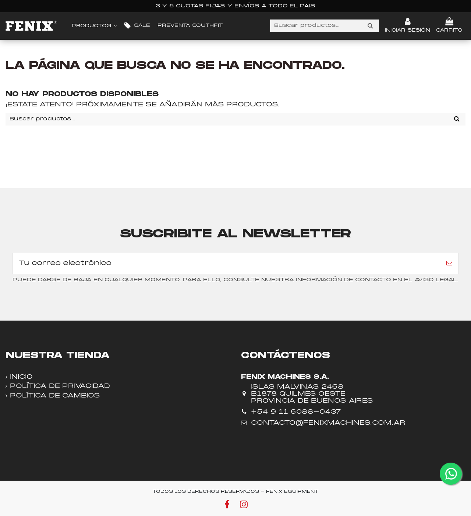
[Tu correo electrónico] (226, 263)
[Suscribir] (449, 263)
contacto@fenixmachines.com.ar (328, 423)
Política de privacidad (60, 386)
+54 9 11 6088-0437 (296, 412)
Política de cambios (55, 395)
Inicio (21, 377)
